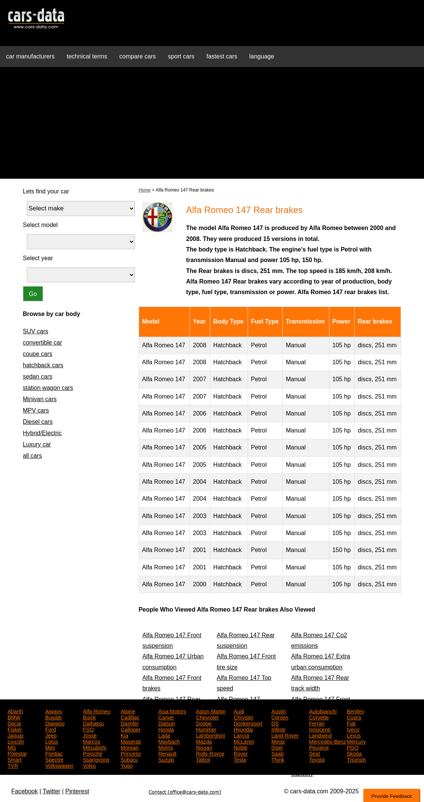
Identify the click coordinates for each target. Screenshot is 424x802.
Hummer (206, 729)
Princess (131, 753)
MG (12, 747)
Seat (314, 753)
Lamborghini (210, 735)
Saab (277, 753)
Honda (166, 729)
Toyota (317, 759)
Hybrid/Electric (42, 433)
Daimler (130, 723)
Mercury (356, 741)
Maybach (169, 741)
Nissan (204, 747)
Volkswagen (59, 765)
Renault (167, 753)
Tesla (240, 759)
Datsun (166, 723)
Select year (38, 258)
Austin (278, 710)
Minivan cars (40, 399)
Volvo (89, 765)
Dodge (203, 723)
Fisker (15, 729)
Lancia (241, 735)
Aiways (53, 710)
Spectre (54, 759)
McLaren (244, 741)
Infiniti (278, 729)
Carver (166, 717)
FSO (88, 729)
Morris (165, 747)
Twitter (51, 791)
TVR (13, 765)
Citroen (279, 717)
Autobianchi (323, 710)
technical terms (87, 56)
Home (145, 190)
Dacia (14, 723)
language (262, 56)
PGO (352, 747)
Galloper (131, 729)
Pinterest (77, 791)
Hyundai (243, 729)
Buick (89, 717)
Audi (239, 710)
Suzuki (166, 759)
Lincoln (16, 741)
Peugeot (319, 747)
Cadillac (130, 717)
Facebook (24, 791)
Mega (278, 741)
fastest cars (222, 56)
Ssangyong (96, 759)
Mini (50, 747)
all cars (32, 455)
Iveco (353, 729)
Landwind (320, 735)
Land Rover (284, 735)
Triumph (356, 759)
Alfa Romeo (96, 710)
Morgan (129, 747)
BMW (14, 717)
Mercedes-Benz (327, 741)
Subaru (129, 759)
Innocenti (320, 729)
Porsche (92, 753)
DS (275, 723)
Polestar (17, 753)
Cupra (354, 717)
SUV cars (36, 331)
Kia (124, 735)
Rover (241, 753)
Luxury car (37, 444)
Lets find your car (46, 191)
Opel (277, 747)
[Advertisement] (212, 126)
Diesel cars (38, 422)
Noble (241, 747)
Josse (90, 735)
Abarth (15, 710)
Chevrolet (207, 717)
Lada (164, 735)
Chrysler (243, 717)
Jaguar (16, 735)
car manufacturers (30, 56)
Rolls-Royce (210, 753)
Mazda (204, 741)
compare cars (137, 56)
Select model (40, 225)
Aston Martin (211, 710)
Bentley (355, 710)
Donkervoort (248, 723)
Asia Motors (172, 710)
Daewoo (54, 723)
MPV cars (36, 410)
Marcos (91, 741)
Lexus (354, 735)
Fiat (351, 723)
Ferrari (317, 723)
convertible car (42, 342)
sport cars (181, 56)
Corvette (319, 717)
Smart (14, 759)
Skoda (354, 753)
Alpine (128, 710)
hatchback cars (43, 365)
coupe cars (37, 354)
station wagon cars (48, 388)
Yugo (127, 765)
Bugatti (53, 717)
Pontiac (54, 753)
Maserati (131, 741)
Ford (50, 729)
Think (277, 759)
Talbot (203, 759)
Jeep (51, 735)
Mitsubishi (94, 747)
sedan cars (37, 376)
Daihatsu (93, 723)
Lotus (51, 741)
